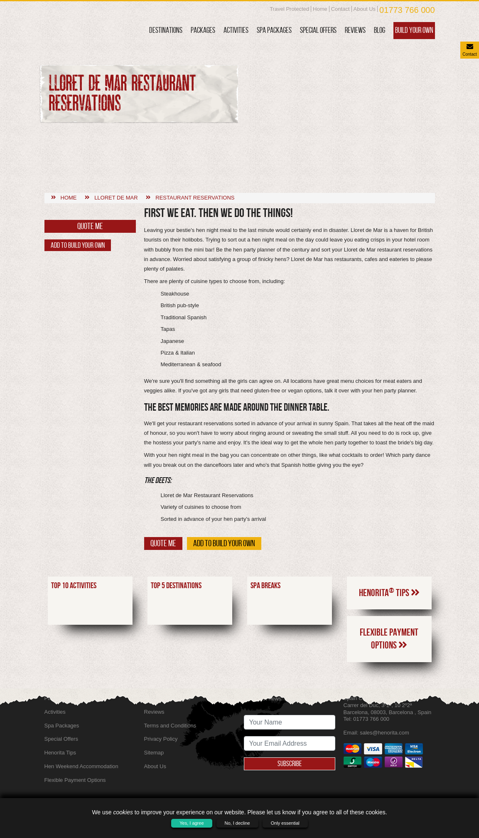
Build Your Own (414, 30)
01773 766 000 (407, 10)
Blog (379, 30)
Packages (203, 30)
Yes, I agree (191, 823)
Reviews (355, 30)
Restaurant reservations (194, 151)
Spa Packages (274, 30)
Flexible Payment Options (389, 593)
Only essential (285, 823)
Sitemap (154, 752)
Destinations (165, 30)
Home (320, 9)
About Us (365, 9)
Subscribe (290, 763)
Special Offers (318, 30)
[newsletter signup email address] (289, 743)
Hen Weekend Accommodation (81, 766)
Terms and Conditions (170, 725)
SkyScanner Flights (167, 698)
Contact (340, 9)
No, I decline (237, 823)
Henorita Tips (389, 546)
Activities (236, 30)
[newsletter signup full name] (289, 722)
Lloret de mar (116, 151)
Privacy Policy (161, 739)
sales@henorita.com (384, 733)
